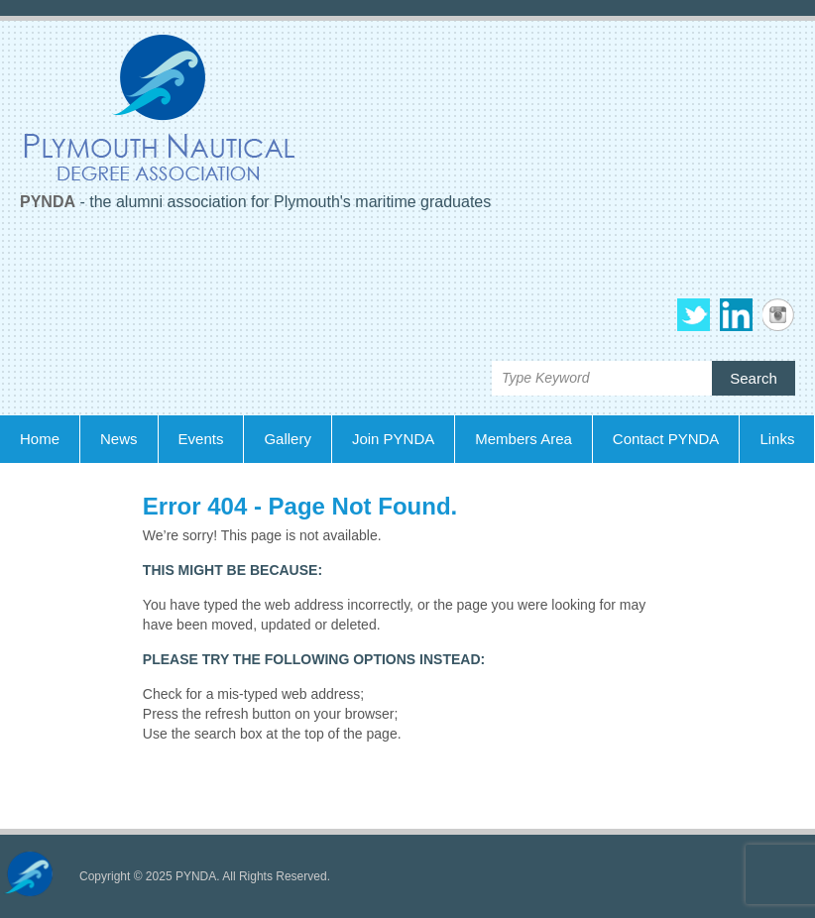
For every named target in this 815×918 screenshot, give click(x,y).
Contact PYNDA (666, 438)
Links (776, 438)
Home (39, 438)
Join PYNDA (393, 438)
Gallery (287, 438)
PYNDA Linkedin (736, 314)
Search (753, 378)
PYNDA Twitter (693, 314)
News (119, 438)
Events (201, 438)
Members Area (523, 438)
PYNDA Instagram (778, 314)
